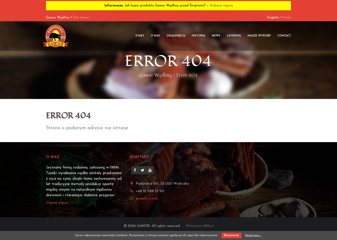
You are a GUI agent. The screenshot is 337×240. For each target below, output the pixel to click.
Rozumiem (231, 235)
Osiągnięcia (175, 35)
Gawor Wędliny (57, 17)
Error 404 (168, 61)
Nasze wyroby (259, 35)
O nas (155, 35)
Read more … (253, 235)
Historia (198, 35)
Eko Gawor (81, 17)
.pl (208, 226)
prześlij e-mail (147, 198)
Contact (284, 35)
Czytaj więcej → (60, 203)
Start (139, 35)
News (216, 35)
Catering (234, 35)
